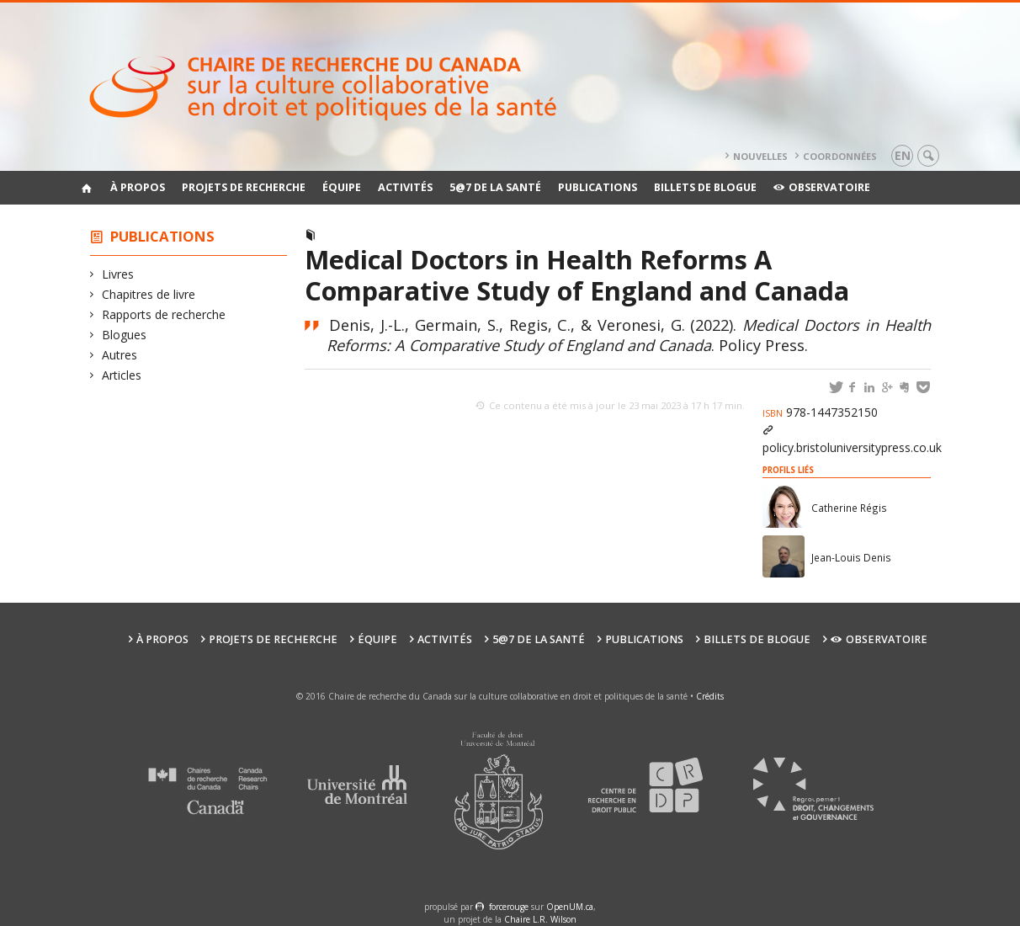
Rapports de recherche (164, 314)
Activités (405, 187)
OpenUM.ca (569, 907)
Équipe (341, 187)
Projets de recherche (243, 187)
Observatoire (821, 187)
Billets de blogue (705, 187)
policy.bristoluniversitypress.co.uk (852, 447)
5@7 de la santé (495, 187)
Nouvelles (760, 156)
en (903, 155)
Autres (120, 355)
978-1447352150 (820, 412)
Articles (122, 375)
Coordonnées (840, 156)
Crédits (710, 696)
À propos (137, 187)
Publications (597, 187)
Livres (118, 274)
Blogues (124, 335)
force (509, 907)
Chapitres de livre (149, 294)
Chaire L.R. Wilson (540, 919)
